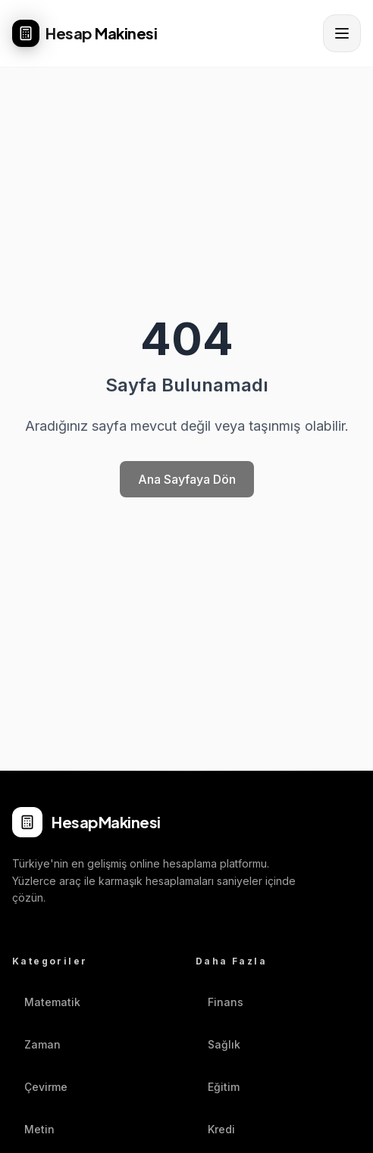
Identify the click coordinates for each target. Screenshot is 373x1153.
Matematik (46, 1002)
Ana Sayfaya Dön (187, 479)
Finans (219, 1002)
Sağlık (218, 1044)
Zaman (36, 1044)
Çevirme (39, 1086)
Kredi (215, 1129)
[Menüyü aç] (342, 33)
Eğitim (218, 1086)
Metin (33, 1129)
